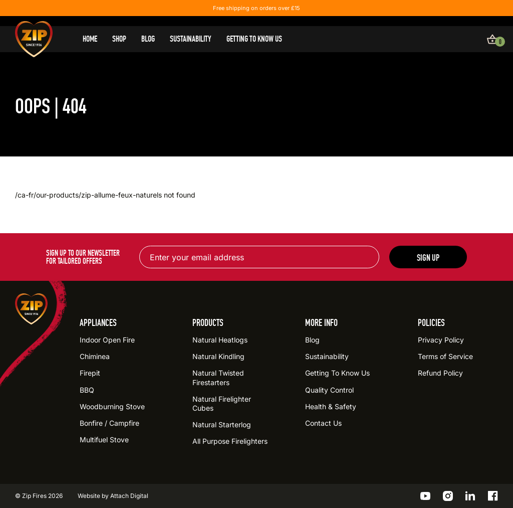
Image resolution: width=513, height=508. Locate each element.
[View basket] (492, 39)
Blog (148, 39)
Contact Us (323, 423)
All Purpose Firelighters (230, 441)
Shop (119, 39)
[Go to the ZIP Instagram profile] (448, 496)
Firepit (90, 373)
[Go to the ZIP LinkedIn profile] (470, 496)
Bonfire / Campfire (109, 423)
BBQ (87, 390)
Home (90, 39)
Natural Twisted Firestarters (218, 377)
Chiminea (95, 356)
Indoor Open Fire (107, 339)
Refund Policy (440, 373)
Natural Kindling (218, 356)
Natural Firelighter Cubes (221, 403)
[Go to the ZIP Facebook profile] (493, 496)
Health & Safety (330, 406)
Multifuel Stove (104, 439)
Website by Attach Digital (113, 495)
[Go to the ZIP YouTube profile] (425, 496)
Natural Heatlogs (219, 339)
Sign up (428, 258)
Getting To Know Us (254, 39)
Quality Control (329, 390)
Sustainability (190, 39)
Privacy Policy (441, 339)
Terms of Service (445, 356)
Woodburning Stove (112, 406)
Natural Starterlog (221, 424)
